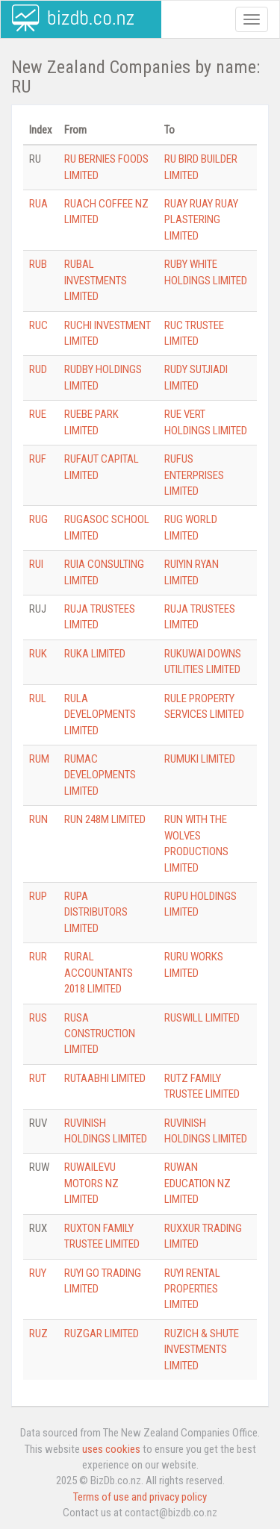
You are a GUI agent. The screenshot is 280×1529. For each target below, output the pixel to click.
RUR (38, 956)
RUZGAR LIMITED (101, 1333)
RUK (38, 653)
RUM (39, 759)
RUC (38, 325)
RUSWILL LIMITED (202, 1018)
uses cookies (111, 1449)
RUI (36, 564)
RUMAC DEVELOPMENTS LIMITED (100, 775)
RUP (38, 896)
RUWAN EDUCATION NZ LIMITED (197, 1183)
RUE (37, 414)
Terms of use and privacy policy (140, 1497)
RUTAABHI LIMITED (105, 1078)
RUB (38, 264)
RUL (37, 698)
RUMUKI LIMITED (199, 759)
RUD (38, 369)
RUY (37, 1273)
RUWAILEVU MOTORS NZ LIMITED (91, 1183)
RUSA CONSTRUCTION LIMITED (99, 1034)
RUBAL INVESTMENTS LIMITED (95, 280)
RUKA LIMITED (94, 653)
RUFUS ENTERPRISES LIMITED (194, 475)
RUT (37, 1078)
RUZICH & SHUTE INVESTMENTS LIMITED (201, 1349)
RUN (38, 819)
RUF (37, 459)
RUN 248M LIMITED (105, 819)
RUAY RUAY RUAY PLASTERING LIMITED (201, 220)
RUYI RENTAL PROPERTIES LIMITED (192, 1289)
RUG (38, 519)
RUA (38, 203)
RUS (38, 1018)
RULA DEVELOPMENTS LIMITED (100, 714)
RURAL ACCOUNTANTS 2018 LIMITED (98, 972)
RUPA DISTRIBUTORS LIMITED (96, 912)
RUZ (38, 1333)
